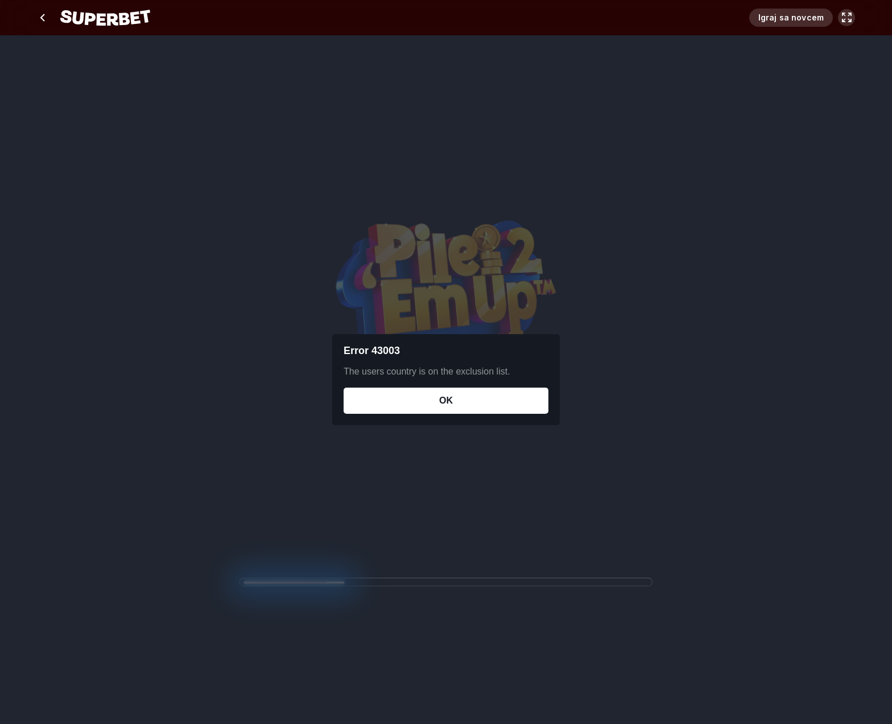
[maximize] (846, 18)
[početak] (105, 18)
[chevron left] (43, 18)
